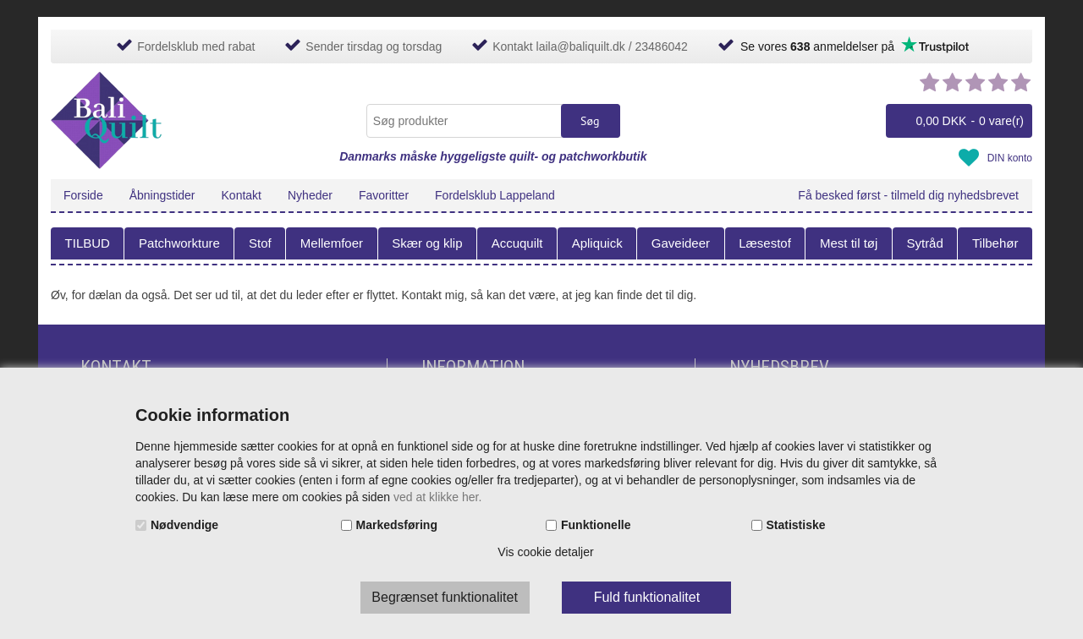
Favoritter (384, 195)
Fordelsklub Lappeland (495, 195)
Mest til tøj (848, 243)
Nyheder (310, 195)
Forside (83, 195)
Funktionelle (595, 525)
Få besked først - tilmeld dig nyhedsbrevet (908, 195)
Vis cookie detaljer (545, 552)
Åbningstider (162, 195)
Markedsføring (396, 525)
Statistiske (796, 525)
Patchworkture (179, 243)
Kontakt (241, 195)
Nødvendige (184, 525)
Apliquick (597, 243)
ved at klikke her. (437, 497)
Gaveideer (680, 243)
